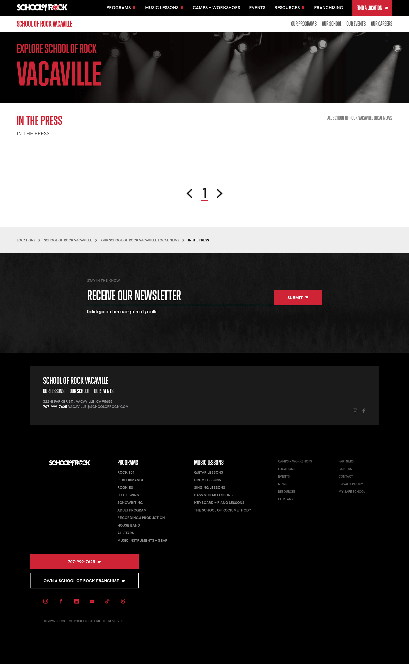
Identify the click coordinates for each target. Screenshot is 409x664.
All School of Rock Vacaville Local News (359, 118)
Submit (298, 297)
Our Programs (304, 24)
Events (257, 7)
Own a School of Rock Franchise (84, 580)
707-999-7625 (55, 406)
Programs (127, 462)
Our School (331, 24)
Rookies (125, 487)
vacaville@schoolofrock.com (98, 406)
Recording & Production (141, 517)
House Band (128, 525)
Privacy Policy (351, 484)
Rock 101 (126, 472)
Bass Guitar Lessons (213, 494)
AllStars (125, 532)
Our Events (356, 24)
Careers (345, 469)
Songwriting (130, 502)
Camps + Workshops (216, 7)
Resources (287, 491)
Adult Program (132, 510)
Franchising (328, 7)
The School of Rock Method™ (222, 510)
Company (285, 499)
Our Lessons (53, 391)
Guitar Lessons (208, 472)
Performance (130, 479)
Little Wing (128, 494)
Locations (286, 469)
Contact (346, 476)
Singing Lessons (209, 487)
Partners (346, 461)
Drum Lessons (207, 479)
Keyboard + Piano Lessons (219, 502)
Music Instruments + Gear (142, 540)
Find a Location (372, 7)
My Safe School (352, 491)
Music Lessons (209, 462)
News (282, 484)
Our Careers (381, 24)
